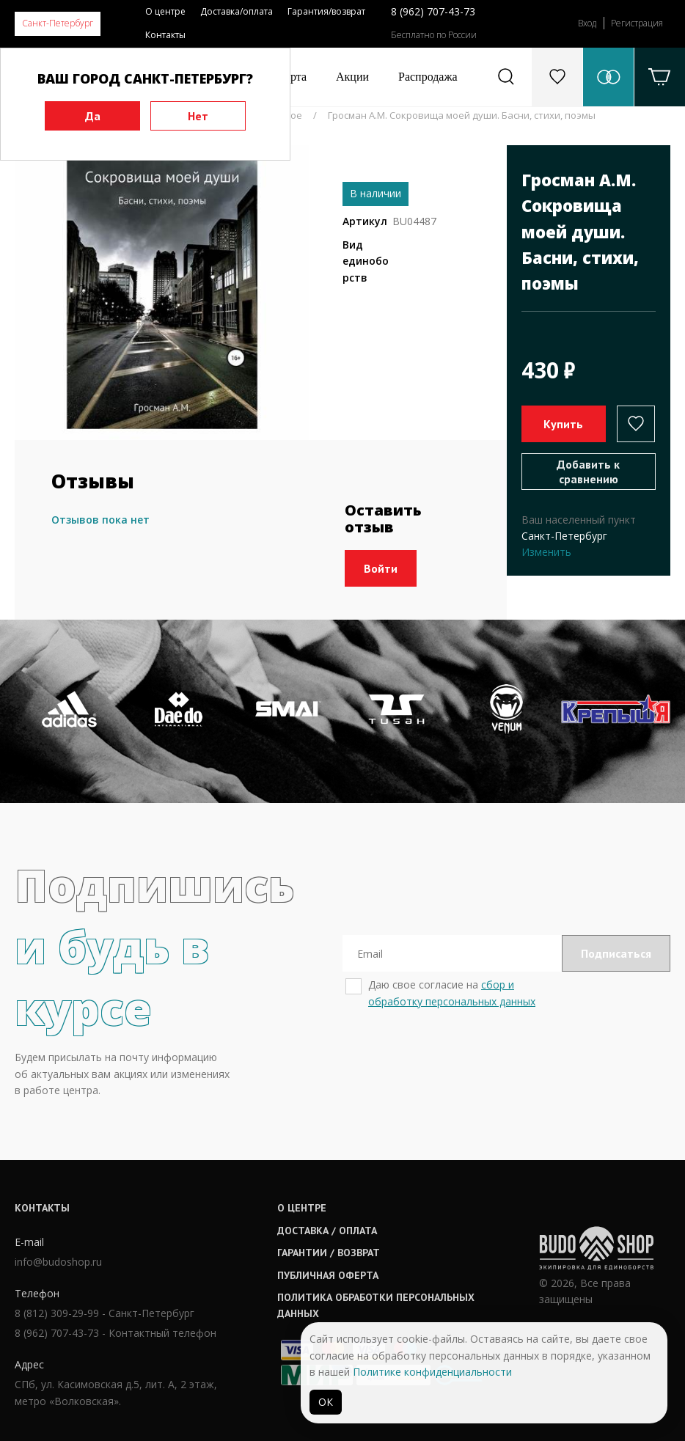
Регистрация (637, 23)
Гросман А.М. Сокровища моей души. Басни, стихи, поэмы (462, 115)
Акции (352, 76)
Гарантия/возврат (326, 11)
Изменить (546, 552)
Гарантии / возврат (328, 1252)
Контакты (165, 35)
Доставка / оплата (327, 1230)
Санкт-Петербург (57, 23)
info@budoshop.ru (58, 1262)
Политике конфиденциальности (432, 1372)
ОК (325, 1402)
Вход (587, 23)
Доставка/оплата (236, 11)
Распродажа (428, 76)
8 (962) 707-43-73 (433, 11)
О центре (165, 11)
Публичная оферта (327, 1275)
